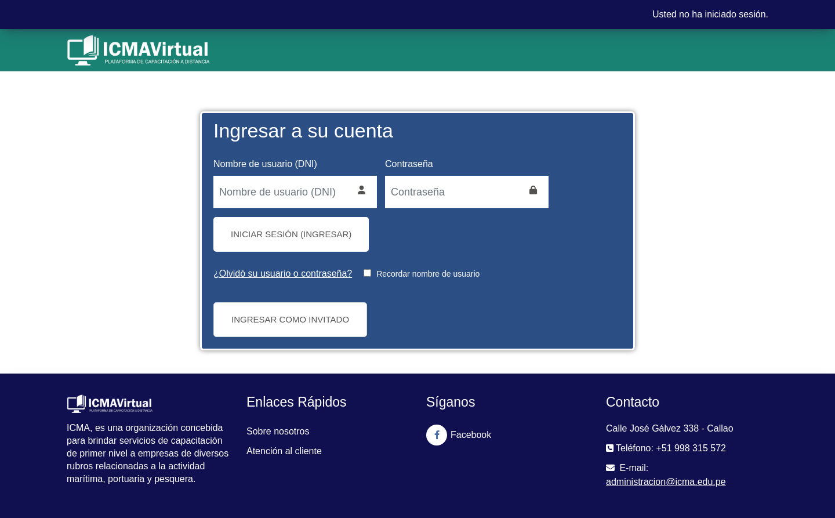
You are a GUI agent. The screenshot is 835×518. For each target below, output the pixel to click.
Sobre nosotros (278, 431)
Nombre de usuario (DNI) (265, 164)
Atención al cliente (284, 451)
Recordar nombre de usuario (428, 273)
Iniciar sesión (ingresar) (291, 234)
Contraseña (409, 164)
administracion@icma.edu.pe (666, 482)
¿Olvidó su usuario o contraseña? (282, 273)
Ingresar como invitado (290, 319)
